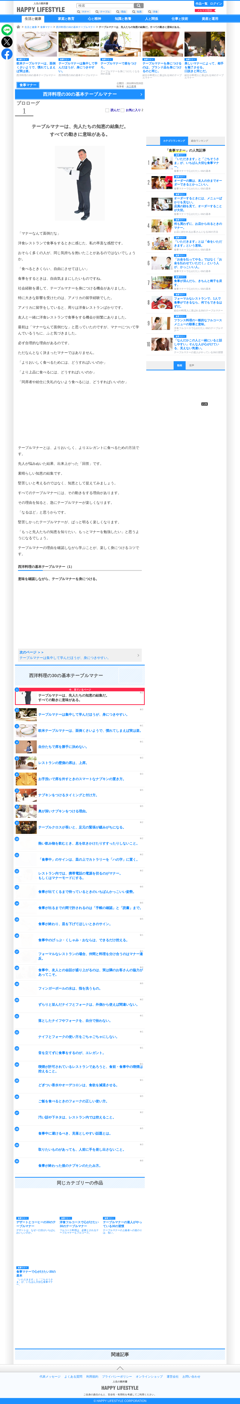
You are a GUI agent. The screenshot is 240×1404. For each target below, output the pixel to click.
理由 (123, 11)
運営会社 (173, 1376)
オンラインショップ (149, 1376)
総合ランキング (199, 140)
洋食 (155, 11)
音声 (191, 365)
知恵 (139, 11)
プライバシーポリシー (117, 1376)
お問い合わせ (191, 1376)
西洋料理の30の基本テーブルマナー (75, 27)
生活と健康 (31, 27)
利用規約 (92, 1376)
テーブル (105, 11)
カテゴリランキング (174, 140)
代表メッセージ (50, 1376)
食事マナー (46, 27)
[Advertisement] (80, 415)
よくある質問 (73, 1376)
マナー (85, 11)
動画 (179, 365)
